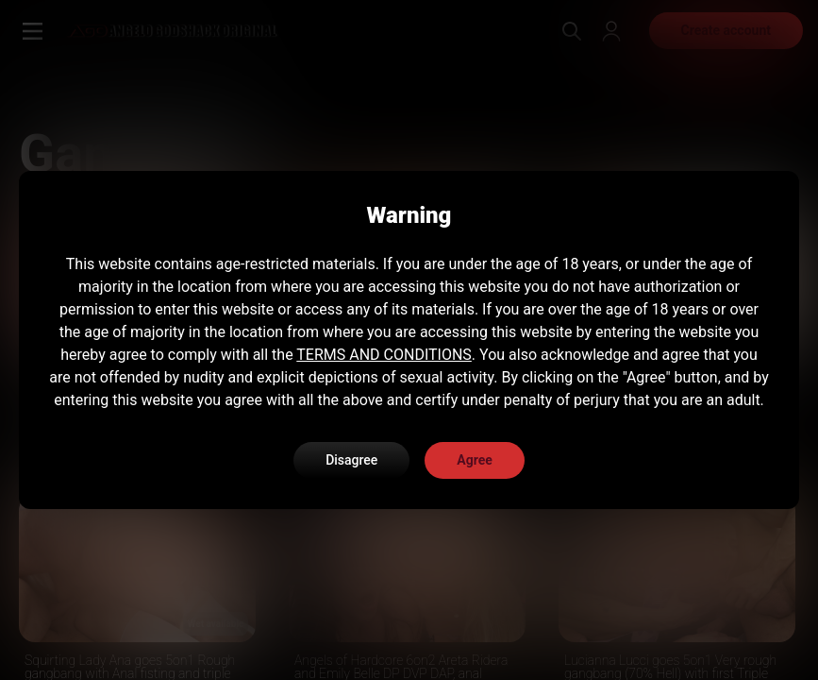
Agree (474, 460)
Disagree (351, 460)
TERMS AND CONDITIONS (384, 355)
